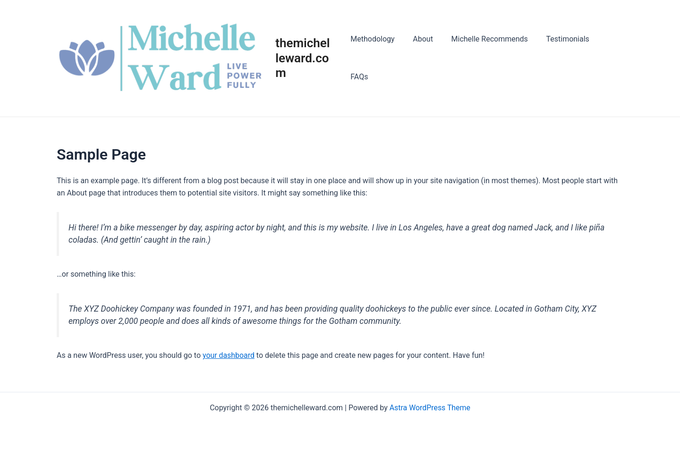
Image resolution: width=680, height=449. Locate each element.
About (423, 58)
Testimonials (561, 58)
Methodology (376, 58)
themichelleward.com (306, 58)
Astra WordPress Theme (429, 407)
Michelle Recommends (486, 58)
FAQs (607, 58)
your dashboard (229, 357)
